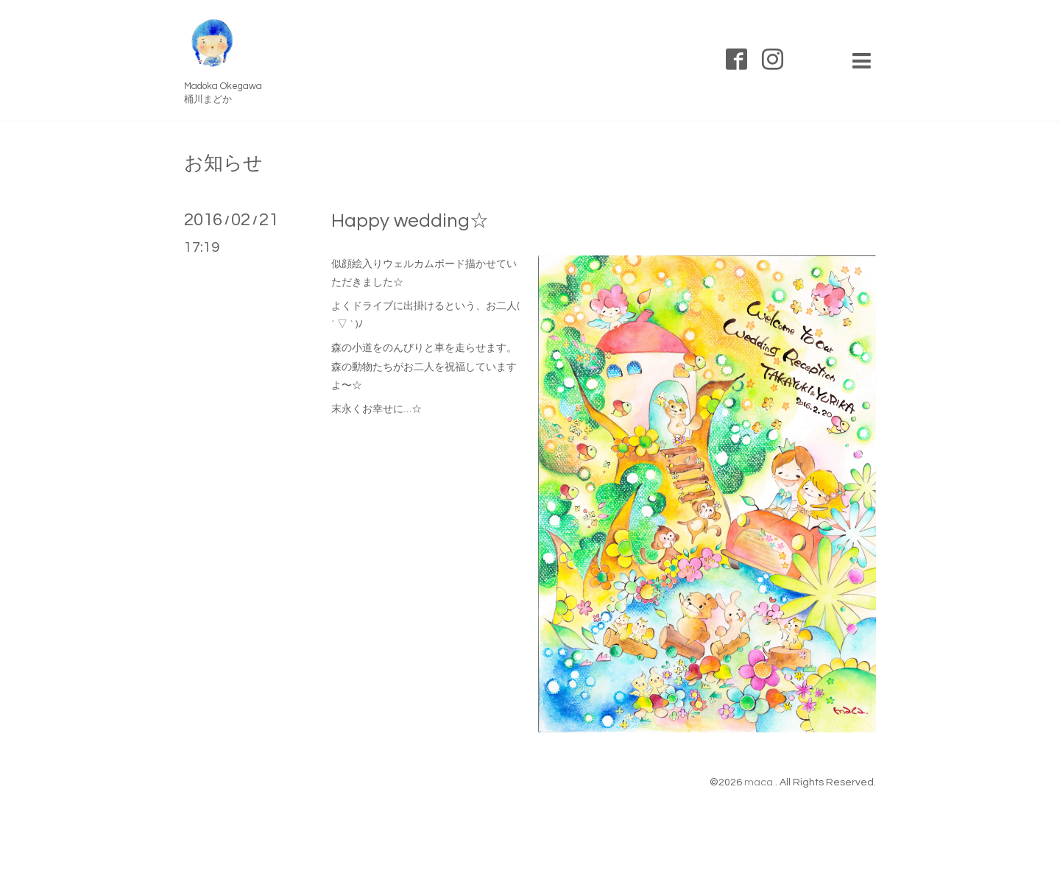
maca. (759, 782)
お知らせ (223, 163)
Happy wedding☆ (410, 220)
